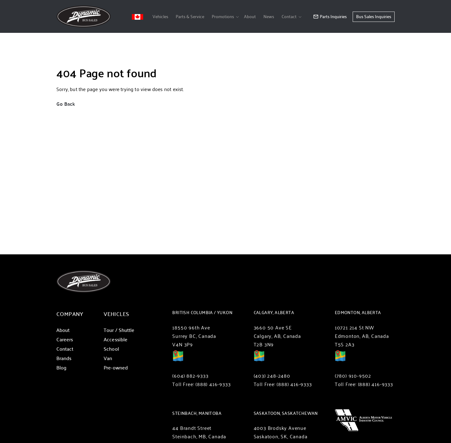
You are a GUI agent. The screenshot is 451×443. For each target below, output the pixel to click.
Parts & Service (190, 16)
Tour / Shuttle (119, 329)
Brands (63, 358)
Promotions (223, 16)
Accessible (115, 339)
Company (69, 313)
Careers (64, 339)
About (250, 16)
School (111, 348)
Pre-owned (116, 367)
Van (108, 358)
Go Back (65, 103)
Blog (61, 367)
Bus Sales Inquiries (373, 16)
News (268, 16)
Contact (289, 16)
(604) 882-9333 (190, 375)
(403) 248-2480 (272, 375)
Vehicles (160, 16)
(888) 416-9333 (213, 384)
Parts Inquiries (330, 16)
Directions (178, 360)
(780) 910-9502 (353, 375)
